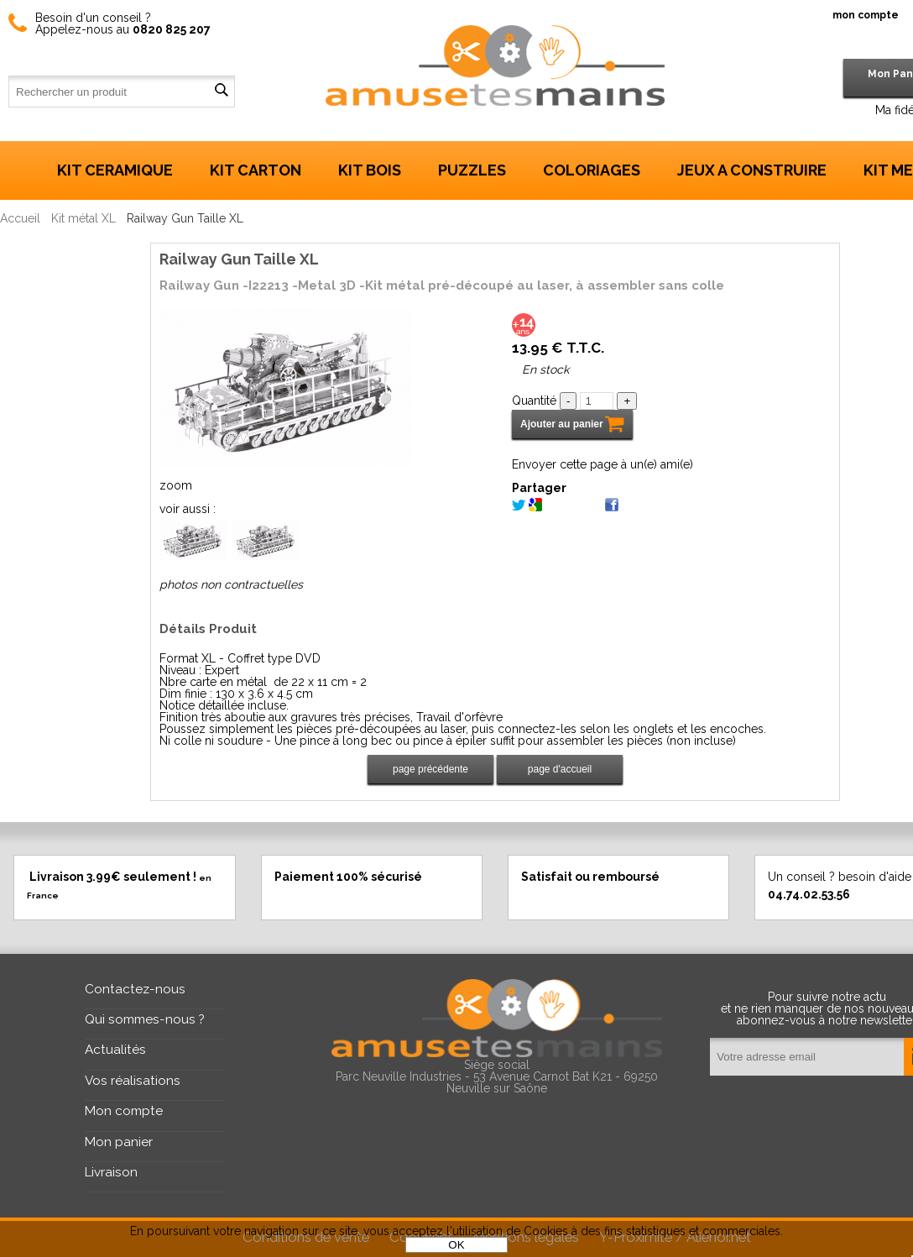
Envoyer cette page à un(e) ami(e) (602, 464)
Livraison (111, 1172)
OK (456, 1245)
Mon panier (119, 1142)
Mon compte (124, 1110)
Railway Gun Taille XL (239, 259)
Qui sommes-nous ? (145, 1019)
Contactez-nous (135, 989)
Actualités (115, 1049)
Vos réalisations (132, 1080)
